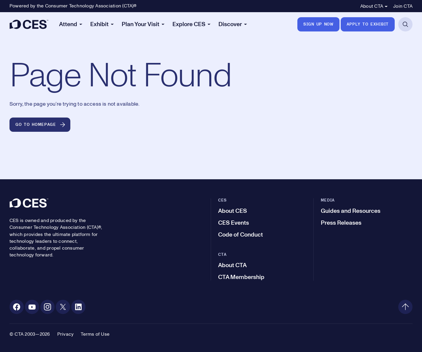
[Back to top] (405, 307)
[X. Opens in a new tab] (63, 307)
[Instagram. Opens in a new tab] (47, 307)
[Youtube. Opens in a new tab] (32, 307)
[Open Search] (405, 24)
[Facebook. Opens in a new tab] (16, 307)
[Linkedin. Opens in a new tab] (78, 307)
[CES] (28, 24)
